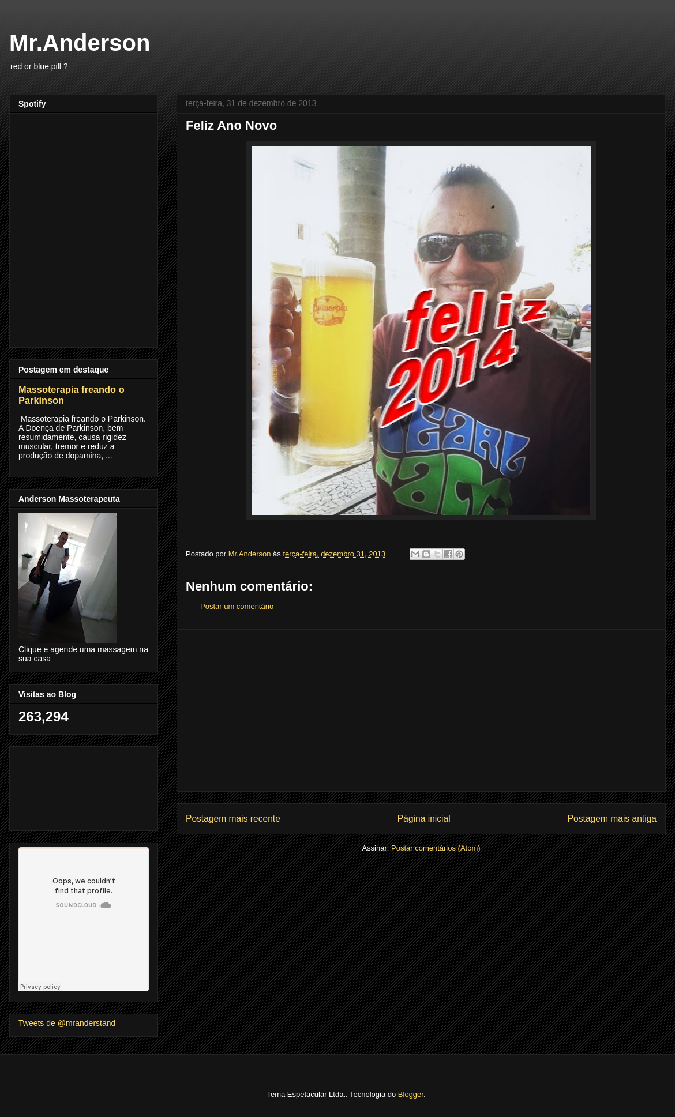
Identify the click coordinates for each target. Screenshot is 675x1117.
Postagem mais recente (233, 818)
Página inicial (424, 818)
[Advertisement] (421, 710)
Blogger (410, 1094)
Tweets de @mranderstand (66, 1023)
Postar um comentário (236, 606)
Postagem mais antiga (612, 818)
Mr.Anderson (79, 42)
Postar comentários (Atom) (436, 848)
